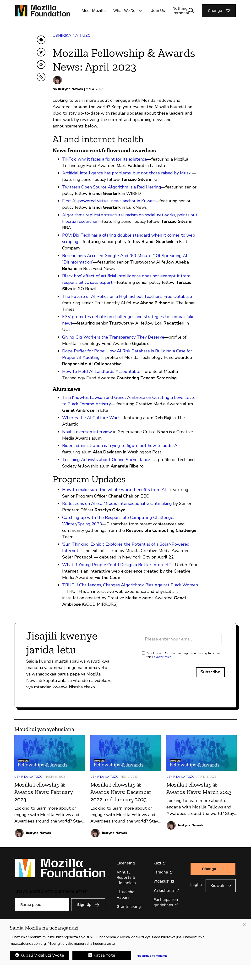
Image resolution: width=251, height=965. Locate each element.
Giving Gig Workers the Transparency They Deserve (113, 337)
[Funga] (244, 925)
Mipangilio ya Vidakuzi (152, 957)
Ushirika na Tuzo (72, 35)
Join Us (158, 10)
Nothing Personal (181, 10)
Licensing (126, 863)
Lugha (196, 884)
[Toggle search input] (191, 10)
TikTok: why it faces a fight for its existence (104, 159)
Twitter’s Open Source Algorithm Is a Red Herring (111, 187)
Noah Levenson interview (87, 432)
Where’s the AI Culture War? (91, 418)
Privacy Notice (161, 657)
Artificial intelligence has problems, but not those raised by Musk (126, 173)
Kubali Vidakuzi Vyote (42, 956)
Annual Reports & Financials (126, 877)
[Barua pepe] (42, 904)
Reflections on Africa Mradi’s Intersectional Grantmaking (117, 503)
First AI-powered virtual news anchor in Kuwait (108, 201)
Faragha (160, 872)
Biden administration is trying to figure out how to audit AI (120, 445)
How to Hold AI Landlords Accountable (101, 371)
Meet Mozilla (94, 10)
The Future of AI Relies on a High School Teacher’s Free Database (127, 296)
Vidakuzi (161, 881)
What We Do (124, 10)
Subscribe (210, 672)
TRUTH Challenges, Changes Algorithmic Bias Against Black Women (130, 585)
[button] (140, 11)
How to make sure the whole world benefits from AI (114, 490)
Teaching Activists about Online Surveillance (106, 459)
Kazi (157, 863)
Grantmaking (129, 906)
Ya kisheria (163, 890)
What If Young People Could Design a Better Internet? (116, 565)
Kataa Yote (104, 956)
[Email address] (182, 639)
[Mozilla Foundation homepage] (42, 10)
